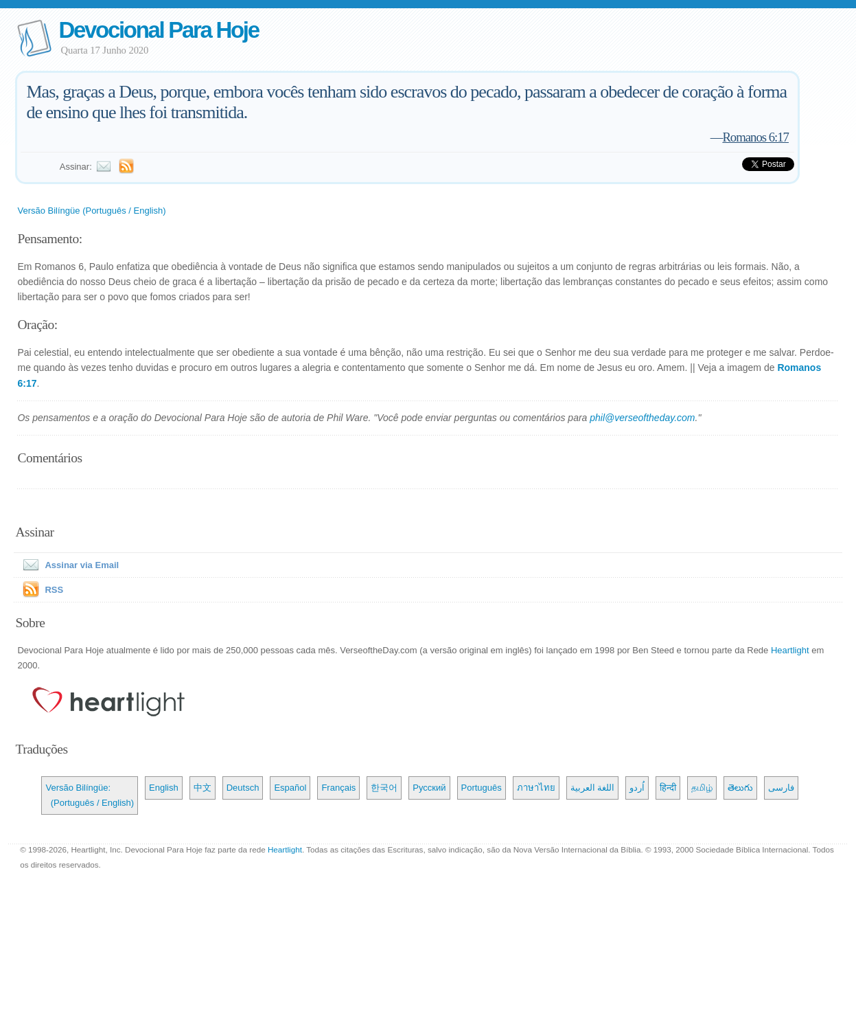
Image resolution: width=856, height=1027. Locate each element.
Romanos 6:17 (755, 137)
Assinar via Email (68, 565)
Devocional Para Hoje (158, 30)
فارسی (781, 787)
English (163, 787)
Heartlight (790, 650)
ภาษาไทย (536, 787)
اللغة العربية (592, 787)
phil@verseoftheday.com (642, 417)
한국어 (384, 787)
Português (481, 787)
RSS (54, 590)
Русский (429, 787)
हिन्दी (668, 787)
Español (290, 787)
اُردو (637, 787)
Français (338, 787)
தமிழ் (702, 787)
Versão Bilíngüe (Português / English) (91, 210)
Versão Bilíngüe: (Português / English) (89, 795)
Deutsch (243, 787)
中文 (202, 787)
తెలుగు (740, 787)
